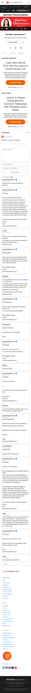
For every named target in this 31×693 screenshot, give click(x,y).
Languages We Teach (8, 619)
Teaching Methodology (8, 644)
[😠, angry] (15, 144)
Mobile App (5, 598)
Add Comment (15, 172)
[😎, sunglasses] (13, 144)
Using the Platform (7, 642)
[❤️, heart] (25, 146)
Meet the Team (6, 610)
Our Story (5, 608)
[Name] (15, 164)
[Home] (14, 3)
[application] (15, 22)
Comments (21, 53)
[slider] (25, 29)
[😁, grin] (8, 144)
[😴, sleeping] (18, 146)
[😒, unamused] (10, 144)
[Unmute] (21, 29)
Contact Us (5, 648)
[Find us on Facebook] (10, 668)
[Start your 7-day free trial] (7, 656)
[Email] (15, 168)
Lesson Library (4, 6)
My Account (5, 639)
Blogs (4, 623)
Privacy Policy (12, 686)
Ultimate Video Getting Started (15, 6)
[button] (28, 2)
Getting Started (6, 635)
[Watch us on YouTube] (7, 668)
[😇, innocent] (28, 144)
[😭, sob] (25, 144)
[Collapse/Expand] (15, 132)
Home (4, 580)
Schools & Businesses (8, 621)
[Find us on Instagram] (16, 668)
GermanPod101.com (19, 683)
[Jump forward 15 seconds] (11, 29)
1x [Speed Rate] (16, 28)
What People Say (7, 612)
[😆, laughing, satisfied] (18, 144)
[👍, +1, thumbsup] (28, 146)
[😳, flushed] (5, 144)
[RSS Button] (2, 136)
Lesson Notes (12, 53)
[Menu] (2, 2)
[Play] (7, 29)
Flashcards (5, 585)
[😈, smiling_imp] (23, 146)
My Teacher (5, 596)
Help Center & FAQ (7, 633)
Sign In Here (20, 87)
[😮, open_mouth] (20, 146)
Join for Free (15, 82)
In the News (5, 616)
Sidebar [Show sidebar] (23, 10)
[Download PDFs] (20, 48)
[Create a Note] (15, 48)
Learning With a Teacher (8, 646)
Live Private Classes (7, 589)
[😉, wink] (23, 144)
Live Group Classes (7, 591)
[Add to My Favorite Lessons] (10, 48)
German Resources (7, 594)
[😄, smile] (2, 144)
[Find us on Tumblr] (13, 668)
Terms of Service (18, 690)
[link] (13, 10)
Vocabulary (4, 53)
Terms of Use (19, 686)
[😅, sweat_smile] (20, 144)
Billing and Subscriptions (8, 637)
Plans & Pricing (6, 614)
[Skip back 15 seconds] (2, 29)
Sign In (7, 140)
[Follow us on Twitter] (4, 668)
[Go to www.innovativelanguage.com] (15, 679)
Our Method (5, 605)
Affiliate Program (6, 625)
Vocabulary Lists (6, 587)
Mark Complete (13, 42)
